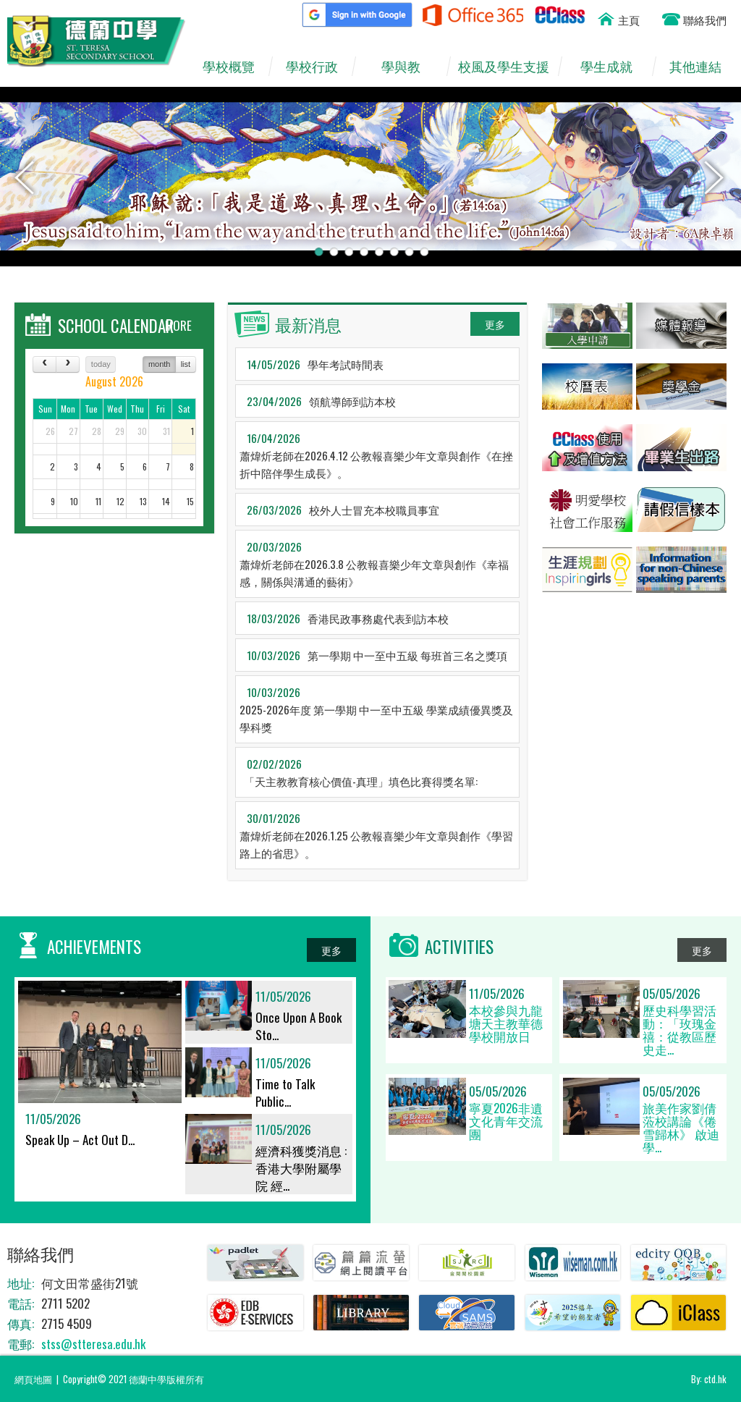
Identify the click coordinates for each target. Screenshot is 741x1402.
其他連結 (702, 66)
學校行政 (319, 66)
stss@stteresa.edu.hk (93, 1344)
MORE (178, 325)
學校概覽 (235, 66)
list (185, 364)
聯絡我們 (705, 20)
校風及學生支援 (507, 66)
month (159, 364)
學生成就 (614, 66)
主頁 (629, 20)
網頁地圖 (33, 1379)
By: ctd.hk (709, 1379)
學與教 (407, 66)
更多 (495, 324)
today (101, 364)
